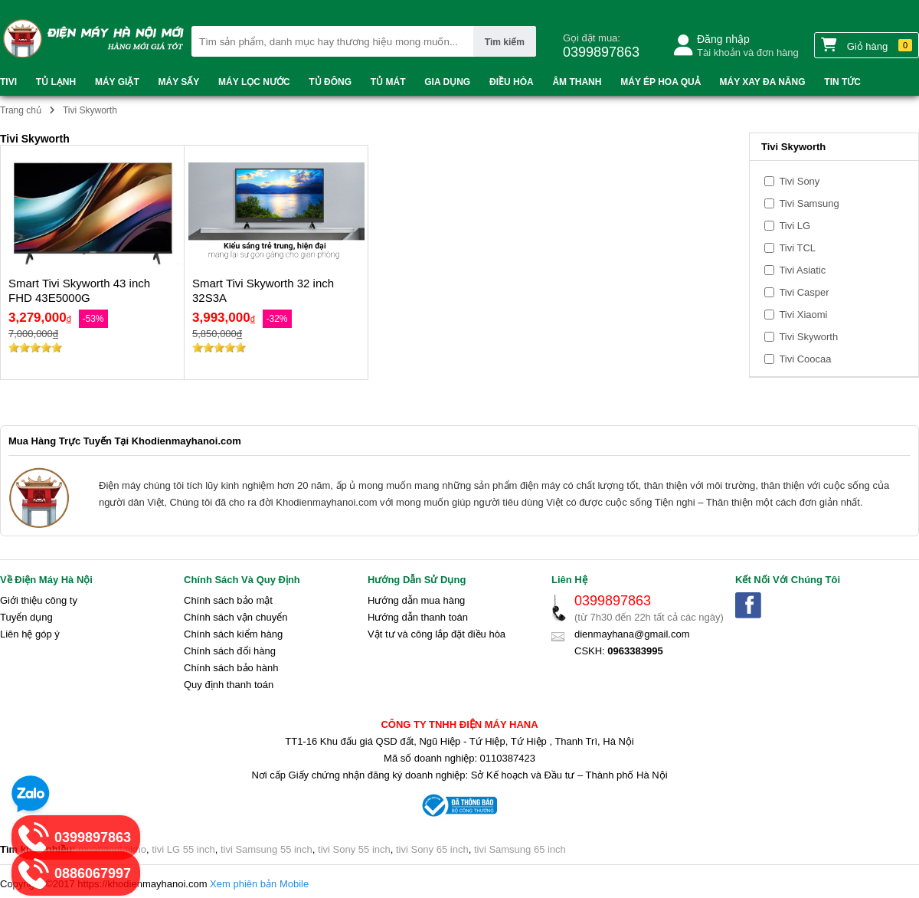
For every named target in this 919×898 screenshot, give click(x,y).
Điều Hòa (511, 82)
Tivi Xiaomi (795, 314)
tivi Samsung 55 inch (266, 849)
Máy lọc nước (253, 82)
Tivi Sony (791, 181)
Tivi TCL (790, 248)
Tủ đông (330, 82)
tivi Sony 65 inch (432, 849)
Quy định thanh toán (228, 684)
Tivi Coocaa (798, 359)
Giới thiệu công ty (38, 600)
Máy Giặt (117, 82)
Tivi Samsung (801, 203)
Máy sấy (179, 82)
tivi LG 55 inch (183, 849)
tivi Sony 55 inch (354, 849)
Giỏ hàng (866, 45)
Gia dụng (447, 82)
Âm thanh (576, 82)
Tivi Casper (796, 292)
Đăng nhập (723, 39)
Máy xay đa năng (763, 82)
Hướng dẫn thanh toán (418, 617)
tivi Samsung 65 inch (520, 849)
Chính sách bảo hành (231, 668)
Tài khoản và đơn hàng (748, 52)
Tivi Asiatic (795, 270)
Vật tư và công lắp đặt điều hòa (436, 634)
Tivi (8, 82)
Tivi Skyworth (801, 336)
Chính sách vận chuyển (235, 617)
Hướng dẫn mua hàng (416, 600)
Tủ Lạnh (56, 82)
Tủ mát (388, 82)
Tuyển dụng (26, 617)
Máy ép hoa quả (660, 82)
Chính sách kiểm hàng (233, 634)
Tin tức (842, 82)
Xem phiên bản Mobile (259, 884)
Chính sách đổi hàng (230, 651)
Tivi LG (787, 225)
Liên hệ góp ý (30, 634)
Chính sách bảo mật (228, 600)
